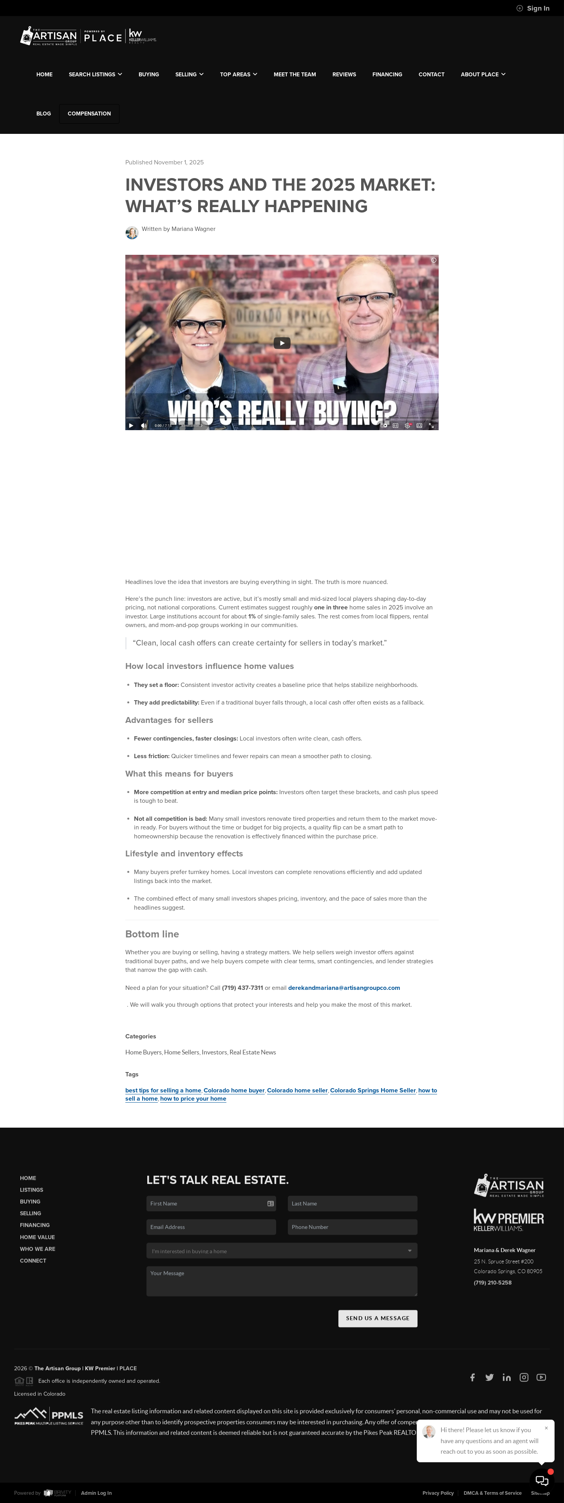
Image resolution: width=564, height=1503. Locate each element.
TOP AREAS (238, 74)
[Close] (546, 1428)
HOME (44, 74)
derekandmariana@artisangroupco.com (348, 988)
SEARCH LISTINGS (95, 74)
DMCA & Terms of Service (493, 1493)
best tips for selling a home (163, 1090)
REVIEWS (344, 74)
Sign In (533, 8)
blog (43, 113)
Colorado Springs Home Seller (373, 1090)
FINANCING (387, 74)
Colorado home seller (297, 1090)
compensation (89, 113)
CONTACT (432, 74)
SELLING (189, 74)
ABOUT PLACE (483, 74)
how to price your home (193, 1099)
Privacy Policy (438, 1493)
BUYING (149, 74)
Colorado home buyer (234, 1090)
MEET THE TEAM (295, 74)
